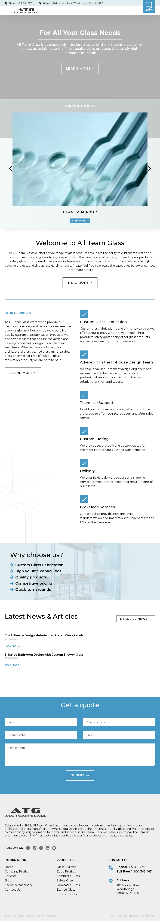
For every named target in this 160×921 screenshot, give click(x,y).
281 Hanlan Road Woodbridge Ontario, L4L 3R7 (128, 889)
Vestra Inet (148, 915)
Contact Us (12, 889)
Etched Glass (66, 889)
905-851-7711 (136, 867)
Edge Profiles (66, 871)
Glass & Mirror (66, 867)
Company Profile (17, 871)
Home (9, 867)
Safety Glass (65, 880)
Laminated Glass (68, 885)
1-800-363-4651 (141, 871)
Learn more (80, 69)
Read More (80, 282)
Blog (8, 880)
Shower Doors (67, 894)
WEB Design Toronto (124, 915)
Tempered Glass (68, 876)
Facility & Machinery (18, 885)
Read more (13, 646)
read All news (136, 618)
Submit (80, 775)
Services (10, 876)
